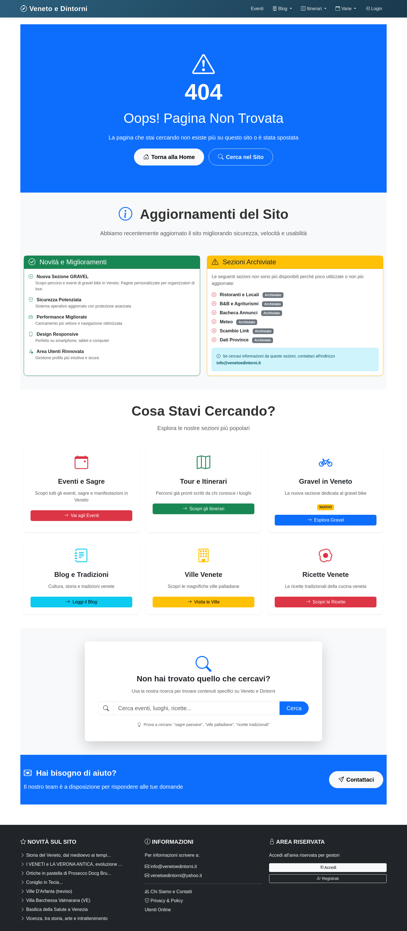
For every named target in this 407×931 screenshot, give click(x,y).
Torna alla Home (169, 157)
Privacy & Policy (164, 900)
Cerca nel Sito (240, 157)
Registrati (328, 878)
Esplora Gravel (325, 520)
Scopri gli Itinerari (203, 508)
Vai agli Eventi (81, 515)
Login (373, 8)
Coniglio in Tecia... (41, 882)
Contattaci (356, 780)
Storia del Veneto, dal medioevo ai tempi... (65, 855)
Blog (280, 8)
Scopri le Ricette (326, 601)
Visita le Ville (203, 601)
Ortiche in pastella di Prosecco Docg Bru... (65, 873)
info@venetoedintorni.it (171, 866)
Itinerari (312, 8)
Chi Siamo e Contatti (168, 891)
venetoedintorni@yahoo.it (173, 875)
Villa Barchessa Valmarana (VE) (55, 900)
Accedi (327, 867)
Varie (344, 8)
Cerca (294, 708)
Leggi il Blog (81, 601)
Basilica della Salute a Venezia (54, 909)
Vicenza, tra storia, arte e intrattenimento (63, 918)
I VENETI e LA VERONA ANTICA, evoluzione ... (71, 864)
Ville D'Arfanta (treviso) (46, 891)
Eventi (257, 8)
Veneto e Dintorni (54, 8)
